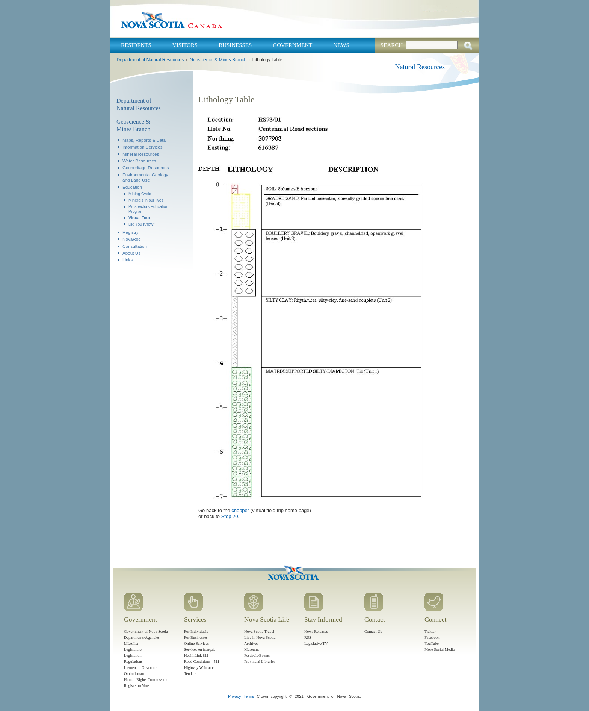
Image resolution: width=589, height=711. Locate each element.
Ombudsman (134, 674)
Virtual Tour (139, 217)
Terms (248, 696)
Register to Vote (136, 686)
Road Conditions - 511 (201, 661)
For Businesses (196, 637)
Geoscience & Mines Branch (218, 59)
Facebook (431, 637)
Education (132, 187)
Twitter (430, 631)
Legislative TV (316, 643)
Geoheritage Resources (145, 167)
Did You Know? (141, 224)
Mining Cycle (139, 193)
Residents (136, 45)
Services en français (199, 649)
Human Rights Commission (145, 680)
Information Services (142, 146)
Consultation (134, 246)
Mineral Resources (140, 154)
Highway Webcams (199, 668)
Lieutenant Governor (140, 668)
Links (127, 259)
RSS (307, 637)
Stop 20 (229, 516)
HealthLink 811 (196, 655)
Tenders (190, 674)
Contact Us (373, 631)
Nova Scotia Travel (259, 631)
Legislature (133, 649)
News (341, 45)
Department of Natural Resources (150, 59)
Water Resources (139, 160)
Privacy (234, 696)
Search (392, 45)
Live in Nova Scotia (259, 637)
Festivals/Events (257, 655)
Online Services (196, 643)
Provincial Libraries (259, 661)
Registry (130, 232)
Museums (251, 649)
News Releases (316, 631)
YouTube (431, 643)
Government (292, 45)
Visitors (185, 45)
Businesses (235, 45)
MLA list (131, 643)
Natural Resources (420, 67)
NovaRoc (131, 238)
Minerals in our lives (145, 200)
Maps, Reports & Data (144, 140)
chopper (240, 510)
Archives (251, 643)
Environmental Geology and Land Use (145, 177)
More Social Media (439, 649)
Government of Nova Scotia (146, 631)
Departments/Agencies (142, 637)
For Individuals (196, 631)
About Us (131, 252)
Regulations (133, 661)
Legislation (133, 655)
